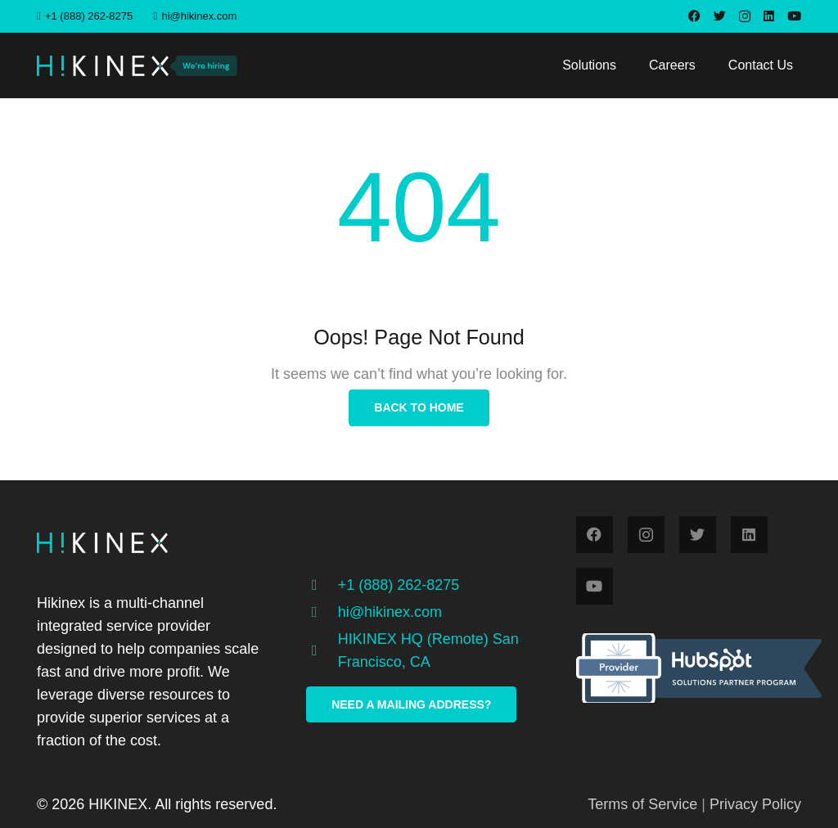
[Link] (103, 66)
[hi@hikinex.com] (321, 612)
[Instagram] (744, 17)
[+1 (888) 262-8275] (321, 585)
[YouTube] (794, 16)
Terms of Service (642, 804)
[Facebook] (694, 16)
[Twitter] (720, 16)
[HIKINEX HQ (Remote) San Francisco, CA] (321, 650)
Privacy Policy (755, 804)
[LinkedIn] (769, 16)
